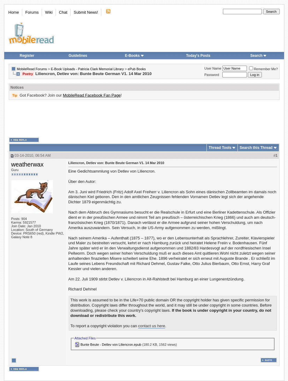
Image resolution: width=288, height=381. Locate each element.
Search (258, 55)
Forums (32, 12)
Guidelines (77, 55)
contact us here (151, 326)
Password (211, 75)
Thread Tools (220, 148)
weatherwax (27, 164)
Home (14, 12)
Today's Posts (198, 55)
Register (27, 55)
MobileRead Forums (32, 69)
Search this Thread (256, 148)
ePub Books (137, 69)
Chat (63, 12)
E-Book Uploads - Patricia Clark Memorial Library (87, 69)
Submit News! (86, 12)
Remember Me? (263, 69)
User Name (212, 68)
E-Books (134, 55)
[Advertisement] (144, 118)
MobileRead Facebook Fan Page (92, 95)
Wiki (49, 12)
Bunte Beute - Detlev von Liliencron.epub (111, 344)
